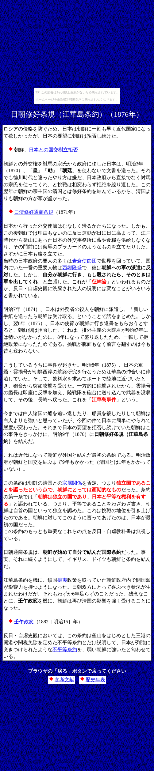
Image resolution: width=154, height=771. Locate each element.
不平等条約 (64, 649)
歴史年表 (95, 679)
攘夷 (62, 580)
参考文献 (64, 679)
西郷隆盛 (72, 267)
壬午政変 (24, 621)
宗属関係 (72, 483)
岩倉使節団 (84, 260)
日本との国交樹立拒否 (53, 149)
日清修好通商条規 (33, 212)
